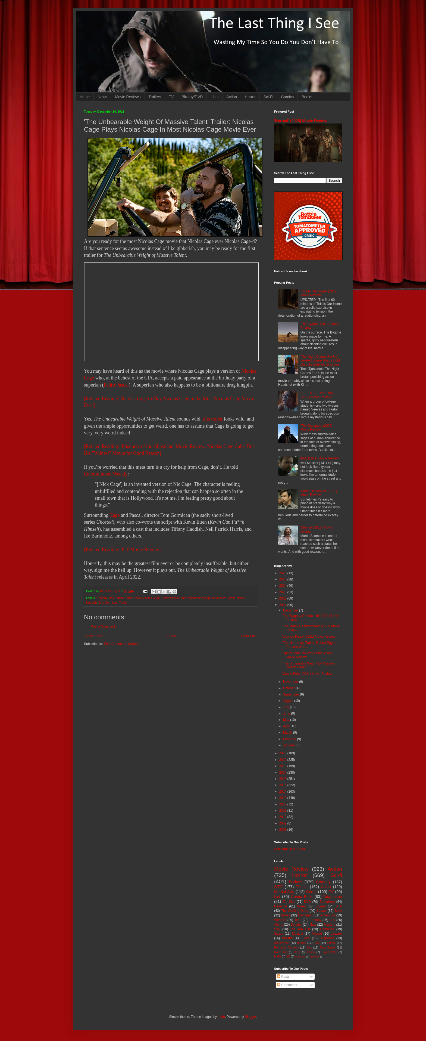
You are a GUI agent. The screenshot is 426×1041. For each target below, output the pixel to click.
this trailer (213, 419)
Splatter (296, 924)
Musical (297, 933)
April (286, 726)
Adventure (327, 915)
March (288, 732)
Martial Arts (284, 891)
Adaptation (332, 896)
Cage (115, 515)
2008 (283, 830)
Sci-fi (336, 875)
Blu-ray (320, 906)
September (291, 694)
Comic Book (302, 896)
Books (307, 97)
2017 (283, 772)
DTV (339, 906)
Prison (331, 942)
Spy (332, 920)
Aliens (278, 924)
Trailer (123, 602)
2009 (283, 823)
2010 (283, 817)
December (291, 610)
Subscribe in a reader (289, 849)
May (286, 720)
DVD (307, 902)
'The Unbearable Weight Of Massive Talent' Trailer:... (308, 665)
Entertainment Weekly (106, 474)
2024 (283, 586)
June (287, 713)
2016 (283, 779)
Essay (311, 952)
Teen (298, 920)
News (102, 97)
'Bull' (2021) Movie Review (319, 458)
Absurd (317, 933)
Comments (287, 985)
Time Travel (328, 947)
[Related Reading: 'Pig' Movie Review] (122, 549)
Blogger (250, 1017)
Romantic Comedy (286, 947)
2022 (283, 598)
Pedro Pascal (116, 385)
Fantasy (315, 920)
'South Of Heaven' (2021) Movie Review (318, 493)
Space (278, 933)
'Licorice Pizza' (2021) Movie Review (308, 636)
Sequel (321, 911)
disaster (336, 933)
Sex (309, 947)
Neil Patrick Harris (120, 598)
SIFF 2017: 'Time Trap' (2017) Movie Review (316, 395)
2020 (283, 753)
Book (338, 911)
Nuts (312, 924)
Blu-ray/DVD (192, 97)
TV (171, 97)
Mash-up (300, 956)
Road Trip (280, 952)
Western (280, 920)
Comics (287, 97)
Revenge (280, 906)
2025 (283, 579)
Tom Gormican (107, 602)
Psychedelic (329, 952)
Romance (327, 929)
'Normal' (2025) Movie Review (300, 121)
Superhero (327, 902)
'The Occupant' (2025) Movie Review (316, 427)
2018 (283, 766)
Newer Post (93, 636)
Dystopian (305, 915)
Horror (250, 97)
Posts (283, 976)
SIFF (278, 887)
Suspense (327, 938)
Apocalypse (281, 942)
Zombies (289, 902)
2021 (283, 605)
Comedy (101, 598)
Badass (295, 882)
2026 (283, 573)
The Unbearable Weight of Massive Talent (207, 598)
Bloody (301, 942)
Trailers (155, 97)
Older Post (248, 636)
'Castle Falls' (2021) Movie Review (307, 674)
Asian (326, 887)
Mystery (329, 924)
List (277, 896)
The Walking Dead (294, 911)
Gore (306, 938)
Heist (297, 952)
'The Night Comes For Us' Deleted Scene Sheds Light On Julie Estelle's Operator (320, 360)
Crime (311, 891)
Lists (214, 97)
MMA (277, 956)
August (288, 701)
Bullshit (287, 938)
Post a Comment (103, 626)
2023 (283, 592)
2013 (283, 798)
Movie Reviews (127, 97)
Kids (317, 942)
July (286, 707)
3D (288, 956)
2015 (283, 785)
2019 (283, 760)
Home (85, 97)
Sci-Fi (268, 97)
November (291, 682)
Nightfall (315, 956)
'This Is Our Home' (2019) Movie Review (319, 293)
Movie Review (291, 869)
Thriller (302, 887)
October (289, 688)
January (289, 745)
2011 (283, 811)
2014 (283, 791)
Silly (277, 929)
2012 (283, 804)
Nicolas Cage (151, 598)
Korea (301, 906)
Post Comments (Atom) (121, 644)
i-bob (221, 1017)
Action (231, 97)
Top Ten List (300, 929)
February (290, 739)
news (137, 598)
